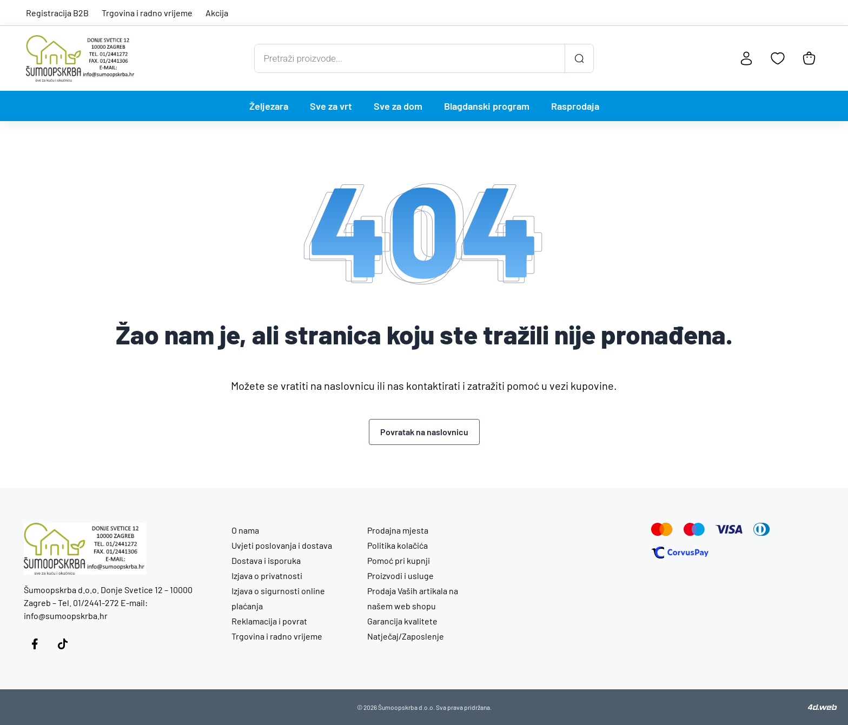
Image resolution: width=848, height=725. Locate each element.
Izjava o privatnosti (266, 575)
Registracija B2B (57, 13)
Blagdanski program (486, 106)
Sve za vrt (331, 106)
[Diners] (761, 529)
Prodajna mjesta (397, 530)
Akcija (217, 13)
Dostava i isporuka (266, 560)
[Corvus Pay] (679, 552)
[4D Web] (822, 707)
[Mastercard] (662, 529)
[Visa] (729, 529)
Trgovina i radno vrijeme (147, 13)
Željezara (268, 106)
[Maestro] (694, 529)
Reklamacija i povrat (269, 621)
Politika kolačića (397, 545)
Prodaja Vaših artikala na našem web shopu (412, 598)
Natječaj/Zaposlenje (405, 636)
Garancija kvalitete (402, 621)
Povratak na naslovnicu (424, 432)
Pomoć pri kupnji (398, 560)
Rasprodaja (575, 106)
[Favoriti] (778, 58)
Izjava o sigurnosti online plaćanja (278, 598)
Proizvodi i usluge (400, 575)
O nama (245, 530)
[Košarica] (809, 58)
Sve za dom (398, 106)
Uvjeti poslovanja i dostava (281, 545)
